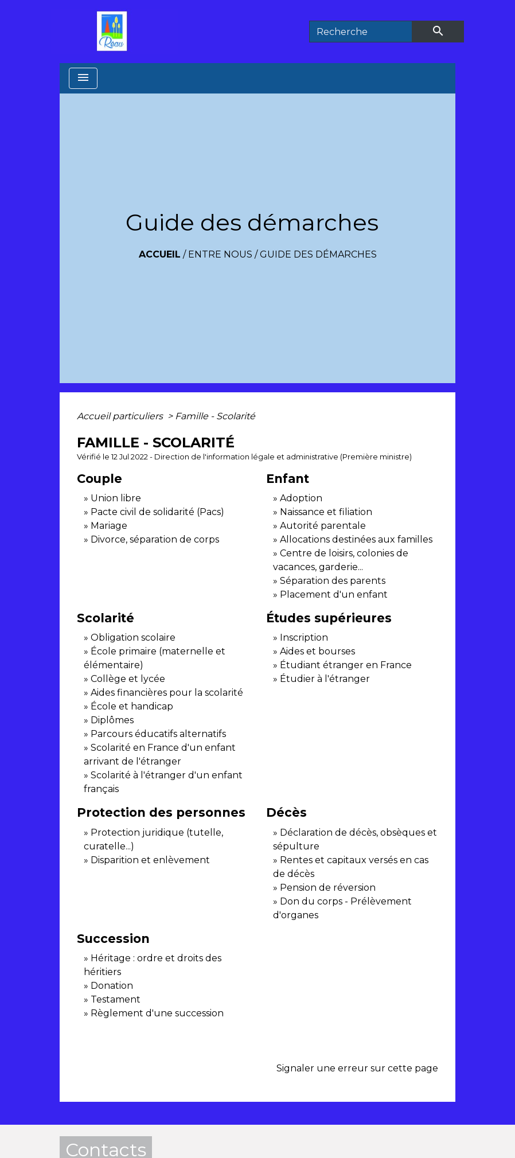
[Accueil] (114, 31)
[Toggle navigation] (83, 78)
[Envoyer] (438, 31)
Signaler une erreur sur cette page (357, 1068)
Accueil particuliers (121, 416)
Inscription (304, 637)
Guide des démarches (318, 254)
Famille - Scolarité (215, 416)
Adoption (301, 498)
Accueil (160, 254)
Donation (112, 985)
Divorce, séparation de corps (155, 539)
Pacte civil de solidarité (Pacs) (157, 511)
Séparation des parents (332, 580)
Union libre (116, 498)
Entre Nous (220, 254)
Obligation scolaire (133, 637)
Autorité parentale (323, 525)
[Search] (360, 31)
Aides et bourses (317, 651)
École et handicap (132, 706)
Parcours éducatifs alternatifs (158, 733)
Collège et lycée (128, 678)
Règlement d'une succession (157, 1013)
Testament (116, 999)
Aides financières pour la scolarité (167, 692)
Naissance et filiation (326, 511)
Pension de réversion (328, 887)
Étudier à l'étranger (325, 678)
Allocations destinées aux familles (356, 539)
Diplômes (112, 720)
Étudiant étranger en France (346, 665)
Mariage (109, 525)
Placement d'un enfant (334, 594)
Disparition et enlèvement (150, 860)
